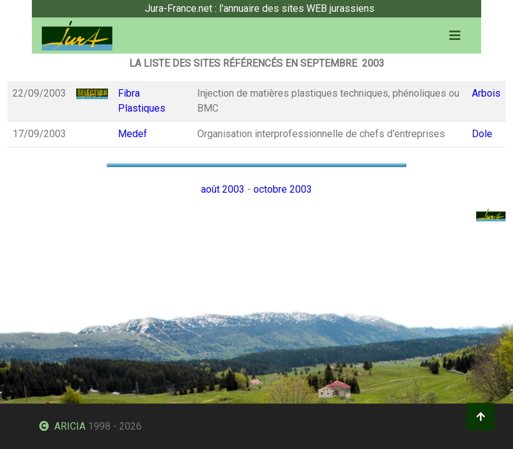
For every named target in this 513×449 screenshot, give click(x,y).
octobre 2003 (282, 189)
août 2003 (223, 189)
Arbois (486, 93)
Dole (482, 134)
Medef (132, 134)
